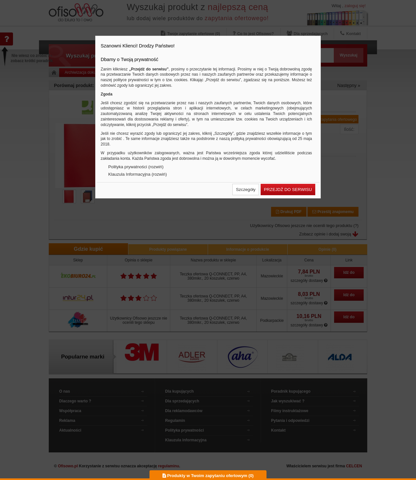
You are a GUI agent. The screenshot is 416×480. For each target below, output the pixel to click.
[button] (245, 189)
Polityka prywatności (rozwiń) (135, 167)
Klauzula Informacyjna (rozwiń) (137, 174)
